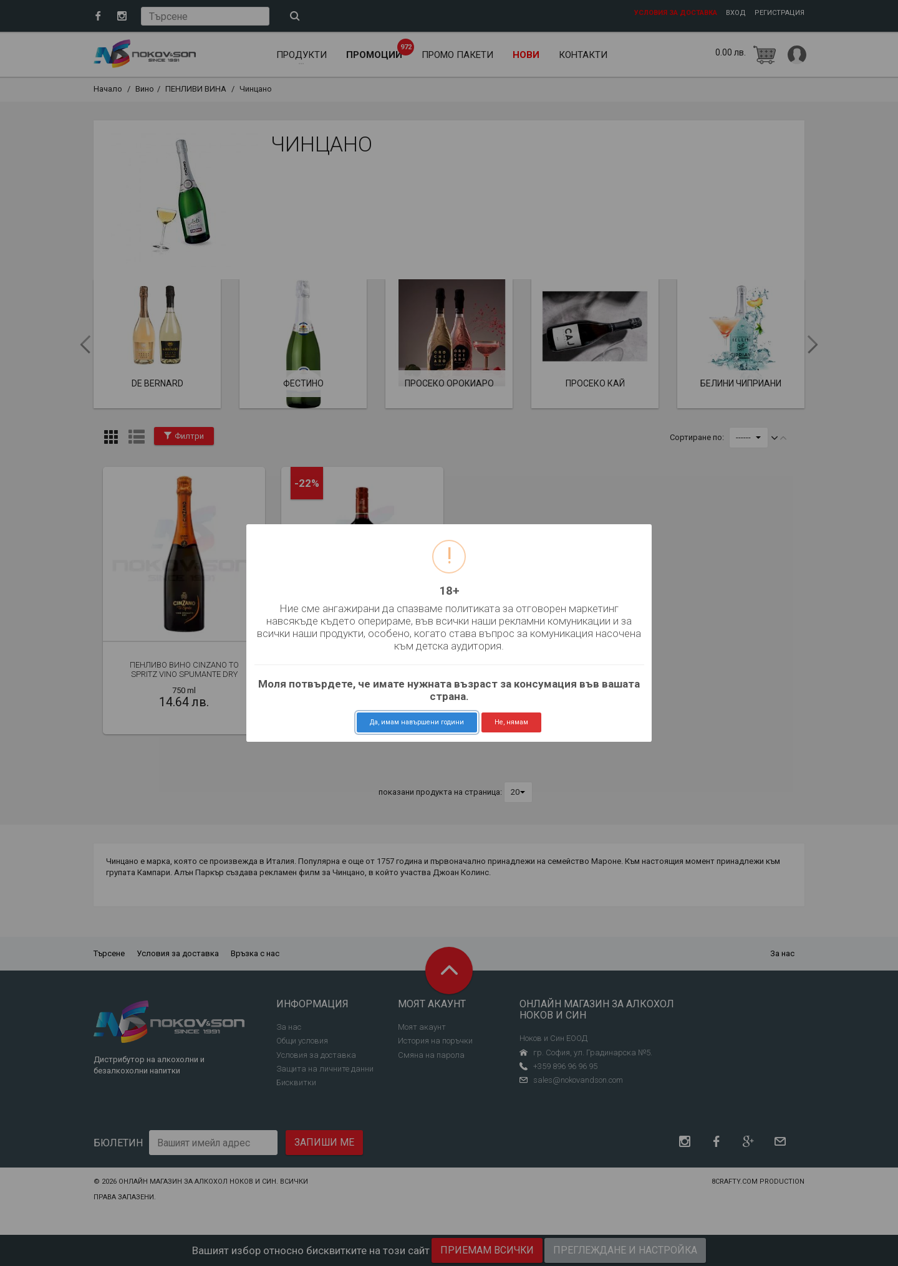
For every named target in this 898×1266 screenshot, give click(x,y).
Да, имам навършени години (417, 722)
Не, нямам (511, 722)
